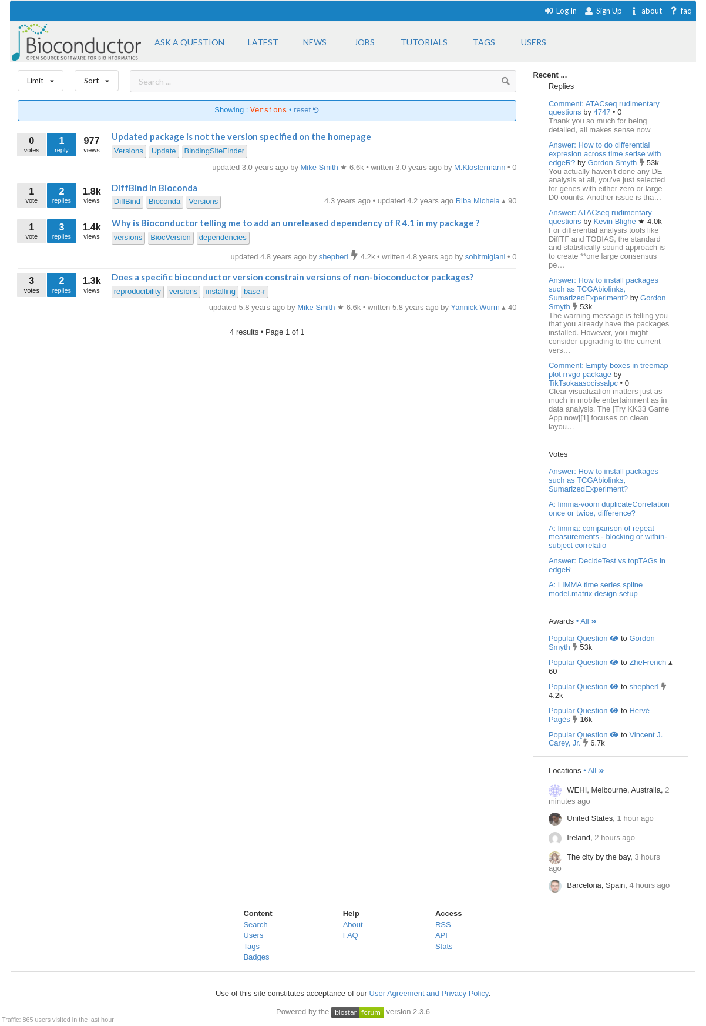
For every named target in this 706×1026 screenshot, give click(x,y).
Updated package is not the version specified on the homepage (241, 136)
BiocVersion (170, 237)
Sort (96, 78)
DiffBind (127, 201)
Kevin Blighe (616, 221)
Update (164, 150)
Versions (128, 150)
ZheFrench (647, 662)
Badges (256, 957)
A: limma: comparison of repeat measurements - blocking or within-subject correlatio (608, 537)
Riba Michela (479, 200)
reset (307, 110)
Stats (444, 946)
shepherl (643, 686)
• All (587, 621)
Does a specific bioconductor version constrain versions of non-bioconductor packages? (292, 277)
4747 (603, 112)
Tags (251, 946)
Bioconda (164, 201)
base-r (254, 291)
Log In (560, 10)
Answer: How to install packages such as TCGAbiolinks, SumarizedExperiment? (603, 289)
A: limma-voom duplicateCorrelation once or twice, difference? (609, 508)
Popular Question (583, 638)
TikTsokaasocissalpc (584, 383)
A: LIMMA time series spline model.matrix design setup (596, 589)
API (441, 935)
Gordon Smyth (612, 162)
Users (253, 935)
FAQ (350, 935)
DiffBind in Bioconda (154, 187)
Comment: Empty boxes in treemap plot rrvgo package (608, 370)
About (353, 924)
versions (128, 237)
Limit (40, 78)
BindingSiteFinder (214, 150)
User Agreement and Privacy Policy (429, 993)
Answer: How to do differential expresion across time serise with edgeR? (605, 154)
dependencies (223, 237)
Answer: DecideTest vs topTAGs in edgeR (607, 565)
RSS (443, 924)
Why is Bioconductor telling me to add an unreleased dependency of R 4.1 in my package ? (295, 223)
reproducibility (137, 291)
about (646, 10)
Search (255, 924)
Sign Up (603, 10)
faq (681, 10)
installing (221, 291)
